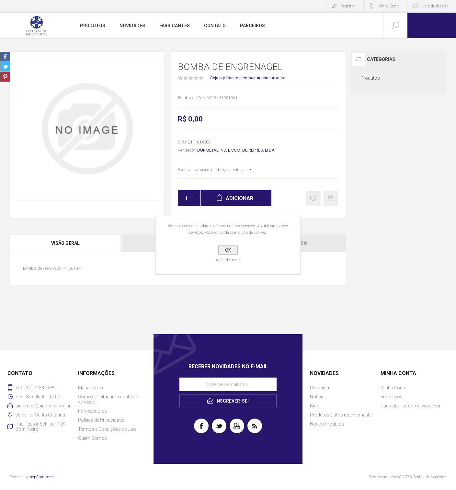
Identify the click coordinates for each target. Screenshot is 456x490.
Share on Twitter (5, 67)
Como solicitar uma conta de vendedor (108, 399)
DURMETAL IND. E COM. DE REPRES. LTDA (236, 150)
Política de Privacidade (101, 420)
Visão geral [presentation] (65, 243)
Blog (314, 405)
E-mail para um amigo (331, 198)
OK (228, 250)
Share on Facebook (5, 57)
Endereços (392, 396)
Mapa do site (91, 387)
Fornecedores (92, 411)
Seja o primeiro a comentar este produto (248, 77)
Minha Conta (389, 6)
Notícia (317, 396)
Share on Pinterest (5, 77)
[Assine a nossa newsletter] (228, 384)
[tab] (66, 243)
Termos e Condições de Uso (107, 429)
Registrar (348, 6)
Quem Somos (92, 438)
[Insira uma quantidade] (184, 198)
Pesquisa (319, 387)
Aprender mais (228, 260)
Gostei (313, 198)
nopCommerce (42, 477)
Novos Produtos (327, 424)
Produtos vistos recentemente (340, 414)
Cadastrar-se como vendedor (411, 405)
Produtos (370, 78)
